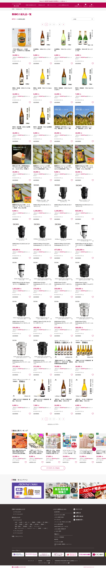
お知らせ (77, 512)
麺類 (31, 524)
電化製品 (25, 526)
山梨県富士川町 (32, 462)
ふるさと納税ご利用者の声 (60, 528)
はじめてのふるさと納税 (59, 514)
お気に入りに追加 (26, 462)
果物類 (33, 522)
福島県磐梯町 (15, 63)
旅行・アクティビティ (19, 528)
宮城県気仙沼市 (15, 462)
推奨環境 (40, 560)
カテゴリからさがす (17, 520)
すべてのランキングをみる (53, 468)
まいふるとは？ (57, 519)
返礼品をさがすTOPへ (53, 424)
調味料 (42, 524)
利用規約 (48, 560)
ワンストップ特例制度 (59, 537)
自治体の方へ (78, 519)
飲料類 (20, 524)
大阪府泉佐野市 (83, 462)
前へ (42, 24)
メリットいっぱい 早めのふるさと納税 (62, 521)
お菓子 (26, 524)
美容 (30, 526)
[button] (94, 449)
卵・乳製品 (45, 522)
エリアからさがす (17, 511)
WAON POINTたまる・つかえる (61, 526)
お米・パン (27, 522)
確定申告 (56, 539)
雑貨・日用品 (18, 526)
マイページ (78, 509)
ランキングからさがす (18, 530)
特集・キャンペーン (51, 5)
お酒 (16, 524)
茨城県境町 (48, 462)
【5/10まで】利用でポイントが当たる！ (52, 1)
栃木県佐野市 (99, 462)
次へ (63, 24)
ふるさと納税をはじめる (63, 5)
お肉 (16, 522)
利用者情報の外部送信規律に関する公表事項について (66, 560)
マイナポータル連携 (58, 541)
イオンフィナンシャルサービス (61, 562)
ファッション (37, 526)
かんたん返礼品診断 (58, 524)
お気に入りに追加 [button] (30, 63)
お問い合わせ (78, 516)
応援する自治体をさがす (31, 5)
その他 (44, 528)
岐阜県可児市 (65, 462)
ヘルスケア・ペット (31, 528)
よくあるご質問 (57, 531)
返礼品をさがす (42, 5)
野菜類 (39, 522)
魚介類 (20, 522)
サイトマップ (31, 560)
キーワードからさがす (18, 514)
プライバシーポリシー (43, 562)
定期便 (39, 528)
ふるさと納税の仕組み (59, 517)
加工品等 (36, 524)
